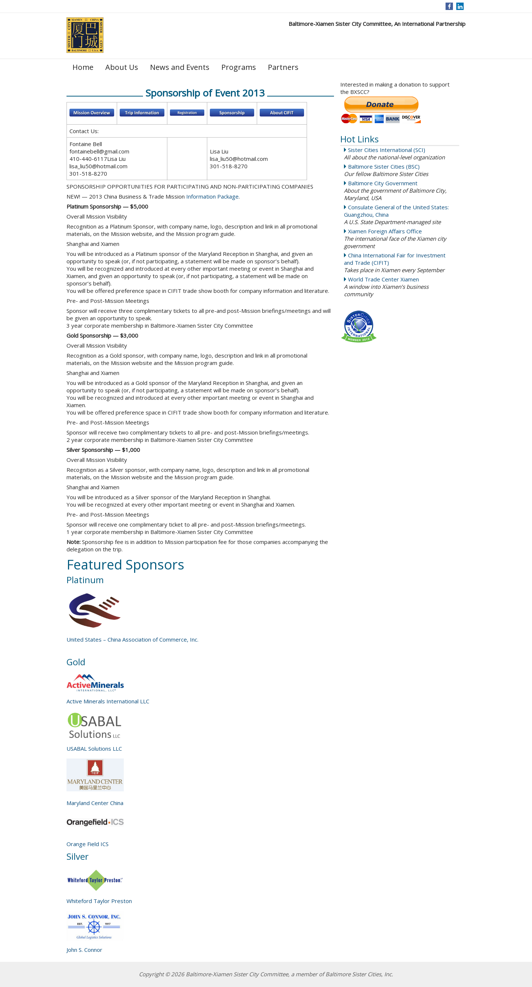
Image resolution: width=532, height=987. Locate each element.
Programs (238, 67)
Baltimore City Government (382, 183)
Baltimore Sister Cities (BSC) (384, 166)
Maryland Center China (94, 803)
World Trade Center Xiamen (383, 279)
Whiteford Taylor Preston (99, 901)
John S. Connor (84, 949)
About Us (121, 67)
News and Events (179, 67)
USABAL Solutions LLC (94, 748)
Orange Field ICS (87, 844)
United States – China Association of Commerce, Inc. (132, 639)
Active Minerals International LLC (107, 701)
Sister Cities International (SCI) (386, 149)
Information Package (212, 196)
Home (82, 67)
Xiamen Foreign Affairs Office (385, 231)
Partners (283, 67)
